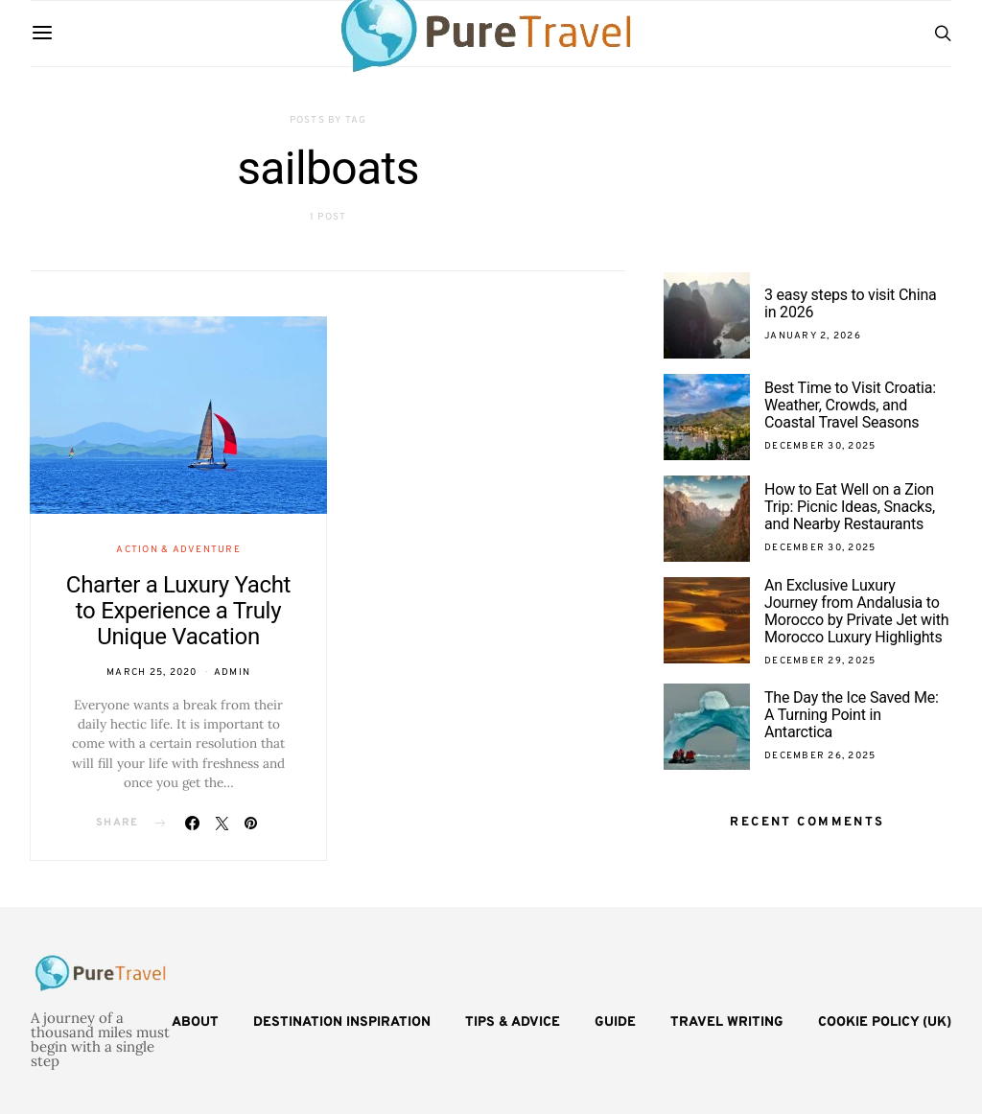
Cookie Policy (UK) (884, 1022)
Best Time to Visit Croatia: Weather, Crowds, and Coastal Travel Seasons (850, 405)
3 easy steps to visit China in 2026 (850, 303)
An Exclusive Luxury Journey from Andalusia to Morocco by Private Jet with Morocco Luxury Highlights (856, 611)
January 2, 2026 (812, 336)
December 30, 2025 (820, 446)
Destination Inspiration (342, 1022)
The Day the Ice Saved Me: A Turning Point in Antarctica (851, 714)
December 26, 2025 (820, 756)
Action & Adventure (178, 550)
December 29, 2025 (820, 661)
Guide (615, 1022)
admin (232, 672)
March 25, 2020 (152, 672)
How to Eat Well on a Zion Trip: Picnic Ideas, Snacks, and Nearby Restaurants (849, 506)
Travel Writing (726, 1022)
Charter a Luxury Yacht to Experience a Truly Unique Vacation (178, 610)
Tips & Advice (512, 1022)
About (195, 1022)
